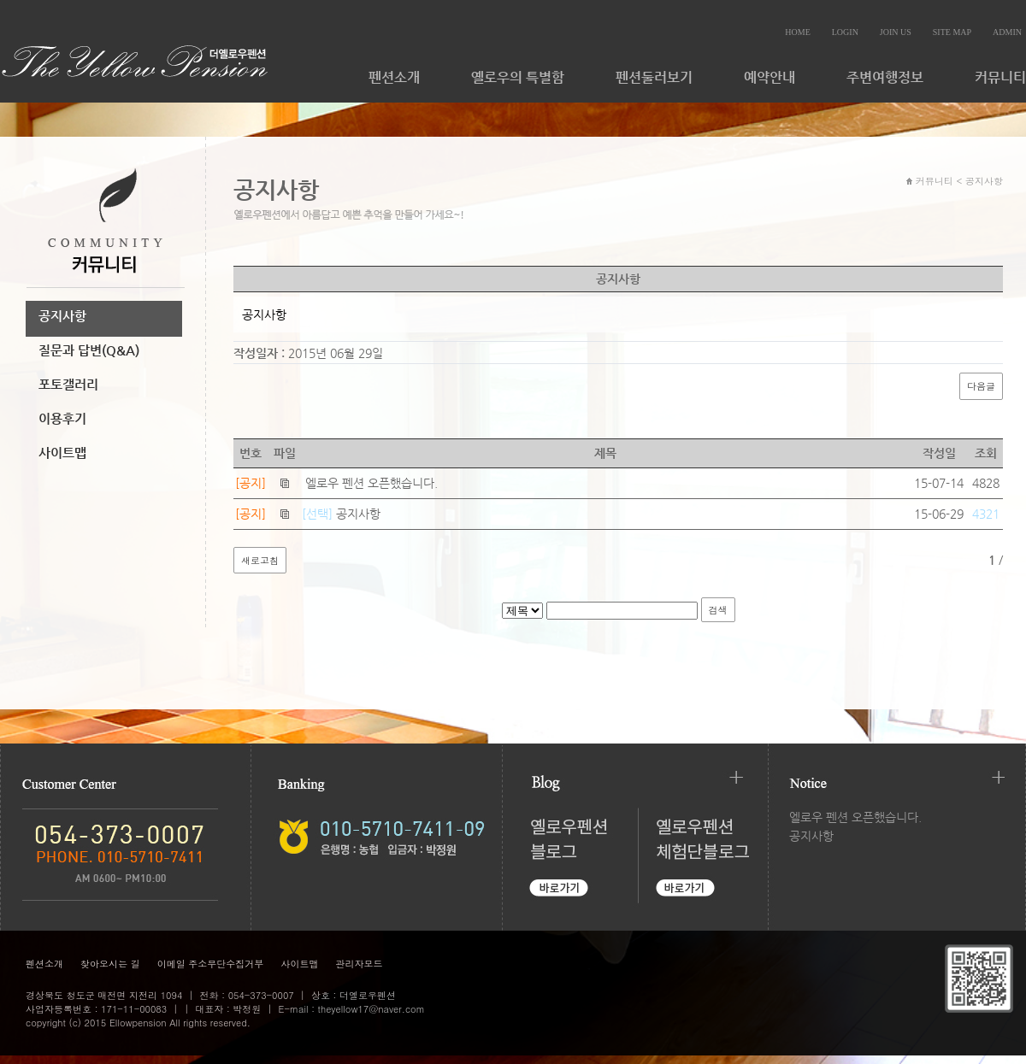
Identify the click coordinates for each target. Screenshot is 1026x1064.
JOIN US (895, 32)
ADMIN (1007, 32)
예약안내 (769, 77)
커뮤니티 (1000, 77)
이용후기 (62, 418)
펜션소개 (394, 77)
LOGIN (845, 32)
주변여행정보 (884, 77)
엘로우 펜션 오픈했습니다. (371, 483)
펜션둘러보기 (654, 77)
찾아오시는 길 (110, 963)
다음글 (981, 385)
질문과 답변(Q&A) (88, 350)
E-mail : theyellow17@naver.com (352, 1008)
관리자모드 (358, 963)
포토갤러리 (68, 384)
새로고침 (260, 560)
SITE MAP (952, 32)
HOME (797, 32)
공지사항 (62, 316)
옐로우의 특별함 (517, 77)
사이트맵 (62, 452)
